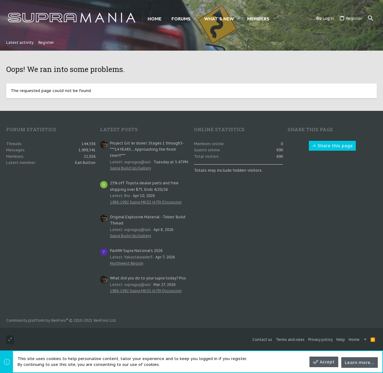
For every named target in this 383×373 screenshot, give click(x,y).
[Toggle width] (10, 339)
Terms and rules (290, 339)
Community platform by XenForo (61, 320)
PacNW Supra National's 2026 (136, 250)
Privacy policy (320, 339)
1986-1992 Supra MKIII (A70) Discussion (146, 202)
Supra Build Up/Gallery (130, 168)
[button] (195, 18)
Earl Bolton (85, 162)
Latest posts (119, 129)
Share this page (332, 146)
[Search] (370, 18)
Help (340, 339)
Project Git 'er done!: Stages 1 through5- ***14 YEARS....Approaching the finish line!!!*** (146, 149)
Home (354, 339)
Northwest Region (126, 263)
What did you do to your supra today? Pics (148, 278)
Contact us (262, 339)
